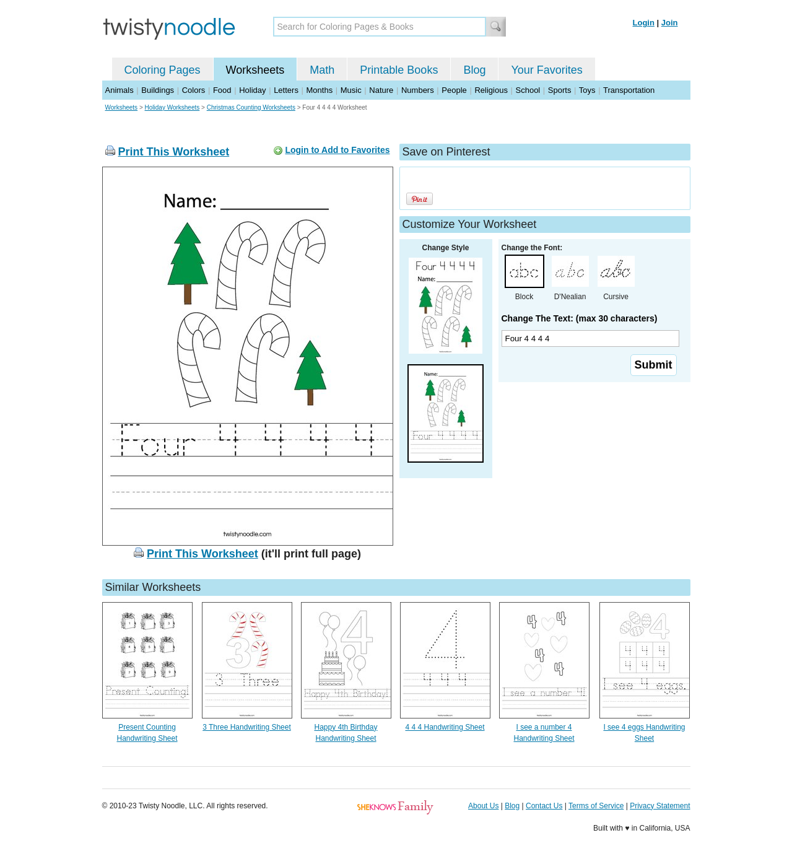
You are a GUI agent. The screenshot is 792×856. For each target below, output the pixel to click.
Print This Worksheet (174, 152)
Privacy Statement (660, 805)
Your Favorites (546, 70)
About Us (483, 805)
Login (644, 22)
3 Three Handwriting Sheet (246, 727)
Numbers (417, 90)
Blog (474, 70)
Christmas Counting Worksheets (251, 107)
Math (322, 70)
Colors (194, 90)
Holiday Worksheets (172, 107)
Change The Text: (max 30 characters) (580, 318)
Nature (381, 90)
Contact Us (544, 805)
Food (222, 90)
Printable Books (399, 70)
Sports (560, 90)
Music (351, 90)
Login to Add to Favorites (337, 150)
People (454, 90)
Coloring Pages (162, 70)
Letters (286, 90)
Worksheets (255, 70)
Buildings (157, 90)
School (528, 90)
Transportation (629, 90)
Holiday (252, 90)
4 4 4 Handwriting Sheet (444, 727)
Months (320, 90)
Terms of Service (596, 805)
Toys (587, 90)
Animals (119, 90)
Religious (490, 90)
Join (669, 22)
